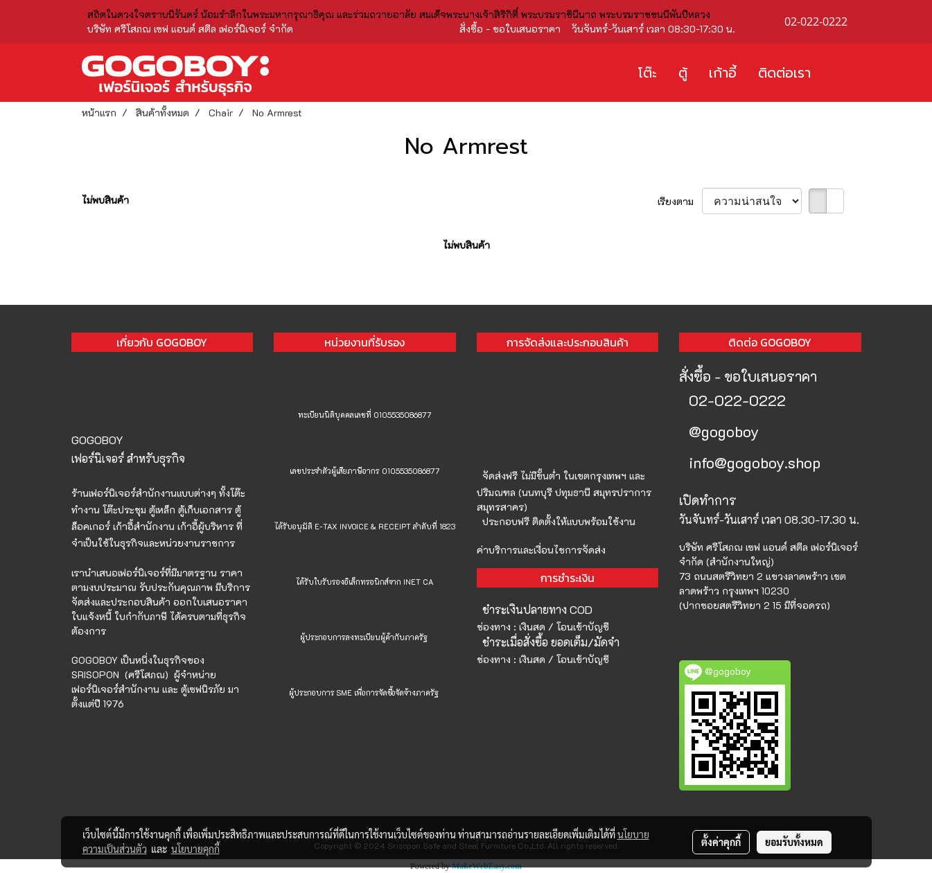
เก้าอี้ (723, 72)
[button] (842, 72)
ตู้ (682, 72)
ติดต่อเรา (784, 72)
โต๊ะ (647, 72)
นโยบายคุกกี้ (195, 849)
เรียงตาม (680, 201)
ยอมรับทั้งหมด (794, 842)
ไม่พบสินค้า (105, 199)
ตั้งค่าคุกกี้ (721, 842)
